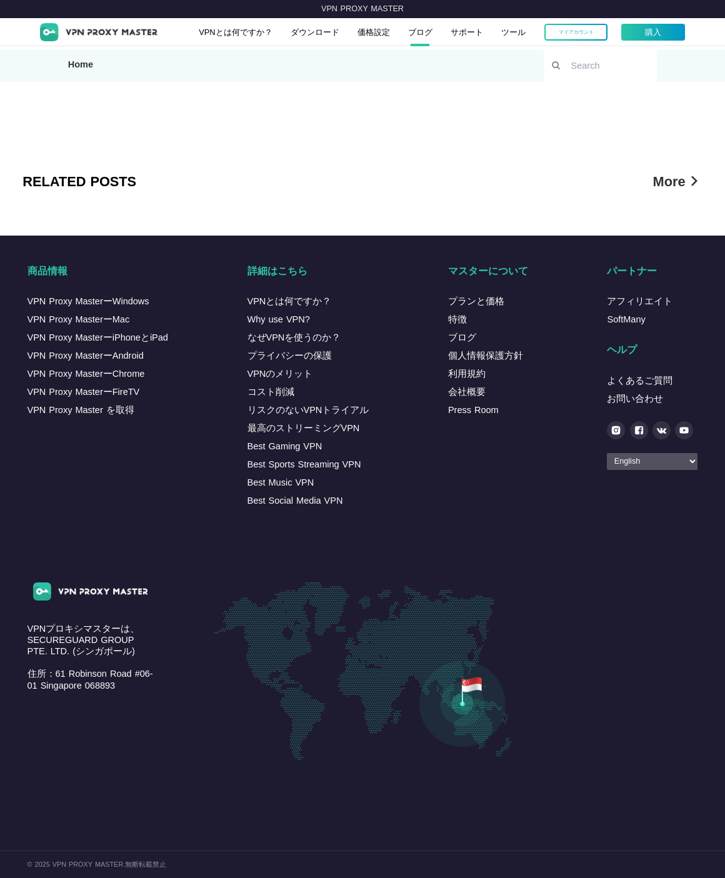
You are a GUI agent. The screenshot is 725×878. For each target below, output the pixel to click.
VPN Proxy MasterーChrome (86, 374)
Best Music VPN (281, 482)
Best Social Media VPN (295, 501)
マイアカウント (616, 34)
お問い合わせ (635, 399)
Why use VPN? (279, 319)
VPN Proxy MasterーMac (79, 319)
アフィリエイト (639, 301)
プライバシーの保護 (290, 356)
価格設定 (399, 34)
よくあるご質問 (639, 381)
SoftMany (626, 319)
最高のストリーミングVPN (304, 428)
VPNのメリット (280, 374)
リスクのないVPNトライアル (308, 410)
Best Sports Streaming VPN (304, 464)
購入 (693, 34)
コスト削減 (271, 392)
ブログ (450, 34)
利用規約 (467, 374)
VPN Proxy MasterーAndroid (86, 356)
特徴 (457, 319)
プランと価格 (476, 301)
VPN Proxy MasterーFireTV (84, 392)
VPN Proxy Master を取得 (81, 410)
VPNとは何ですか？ (246, 34)
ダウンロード (334, 34)
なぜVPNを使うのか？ (294, 337)
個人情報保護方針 (485, 356)
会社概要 (467, 392)
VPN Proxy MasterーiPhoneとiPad (98, 337)
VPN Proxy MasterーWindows (88, 301)
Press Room (473, 410)
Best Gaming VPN (285, 446)
